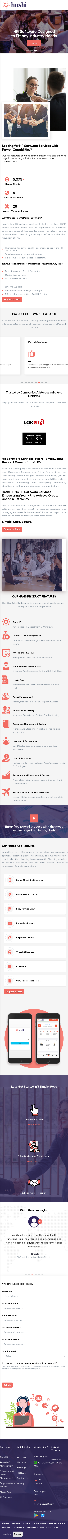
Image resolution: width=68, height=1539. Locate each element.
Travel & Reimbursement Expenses (31, 792)
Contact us (22, 1478)
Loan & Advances (22, 758)
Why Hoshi (22, 1457)
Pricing (20, 1483)
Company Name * (11, 1339)
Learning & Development (26, 741)
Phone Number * (10, 1315)
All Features (6, 1497)
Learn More (32, 1124)
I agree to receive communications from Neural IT (31, 1363)
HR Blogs (21, 1468)
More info (53, 1527)
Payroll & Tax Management (27, 635)
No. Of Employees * (12, 1327)
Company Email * (11, 1303)
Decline (7, 1534)
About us (21, 1462)
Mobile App (18, 680)
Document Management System (29, 724)
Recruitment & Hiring (23, 710)
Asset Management (23, 697)
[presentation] (21, 1378)
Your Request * (9, 1351)
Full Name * (8, 1291)
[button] (22, 382)
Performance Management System (31, 775)
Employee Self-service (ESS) (27, 666)
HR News (21, 1473)
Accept (17, 1534)
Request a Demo (12, 299)
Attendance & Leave (23, 652)
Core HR (17, 622)
